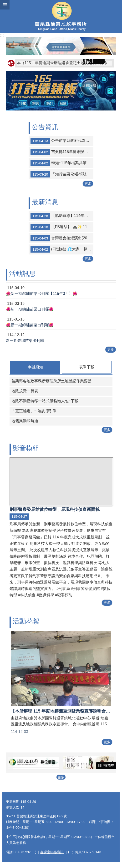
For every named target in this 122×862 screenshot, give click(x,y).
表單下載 (86, 367)
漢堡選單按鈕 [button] (5, 5)
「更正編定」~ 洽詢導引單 (34, 411)
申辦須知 (35, 367)
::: (2, 35)
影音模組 (26, 448)
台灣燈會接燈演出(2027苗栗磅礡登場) (61, 238)
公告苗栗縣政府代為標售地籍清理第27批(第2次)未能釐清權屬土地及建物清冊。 (61, 141)
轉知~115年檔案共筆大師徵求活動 (61, 163)
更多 (88, 184)
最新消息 (45, 202)
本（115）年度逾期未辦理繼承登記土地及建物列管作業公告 (64, 63)
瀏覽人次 (12, 807)
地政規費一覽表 (24, 391)
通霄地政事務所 (61, 16)
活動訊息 (22, 273)
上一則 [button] (9, 761)
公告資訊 (45, 127)
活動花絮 (26, 621)
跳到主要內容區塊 (2, 2)
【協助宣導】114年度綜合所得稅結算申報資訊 (61, 216)
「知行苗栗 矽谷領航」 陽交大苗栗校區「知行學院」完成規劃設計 (61, 174)
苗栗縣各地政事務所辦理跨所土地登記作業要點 (51, 381)
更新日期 (12, 802)
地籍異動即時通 (24, 421)
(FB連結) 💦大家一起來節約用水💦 (61, 249)
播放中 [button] (89, 61)
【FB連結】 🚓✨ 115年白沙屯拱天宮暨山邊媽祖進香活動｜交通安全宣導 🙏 (61, 227)
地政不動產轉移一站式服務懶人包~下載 (44, 401)
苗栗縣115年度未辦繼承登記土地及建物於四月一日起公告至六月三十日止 (61, 152)
